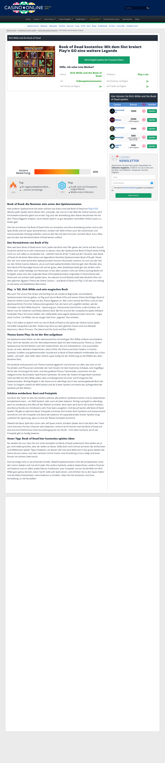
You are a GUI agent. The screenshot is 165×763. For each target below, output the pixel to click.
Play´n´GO (93, 208)
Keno (89, 26)
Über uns (75, 548)
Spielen (152, 111)
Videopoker (53, 26)
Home (28, 19)
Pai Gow (112, 26)
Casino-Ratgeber (65, 19)
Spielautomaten (33, 26)
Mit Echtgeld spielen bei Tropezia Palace (104, 59)
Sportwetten (127, 19)
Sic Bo (83, 26)
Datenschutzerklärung (130, 188)
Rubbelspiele (102, 26)
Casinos (36, 19)
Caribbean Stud (132, 26)
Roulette (62, 26)
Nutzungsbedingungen (82, 554)
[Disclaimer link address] (21, 549)
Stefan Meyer (32, 503)
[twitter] (22, 558)
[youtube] (29, 558)
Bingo (94, 26)
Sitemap (74, 579)
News (137, 19)
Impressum (76, 542)
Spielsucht (75, 566)
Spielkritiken (80, 19)
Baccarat (70, 26)
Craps (77, 26)
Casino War (120, 26)
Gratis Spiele (94, 19)
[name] (134, 177)
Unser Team (76, 573)
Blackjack (44, 26)
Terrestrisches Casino (111, 19)
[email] (131, 183)
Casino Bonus (49, 19)
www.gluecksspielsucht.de (50, 589)
